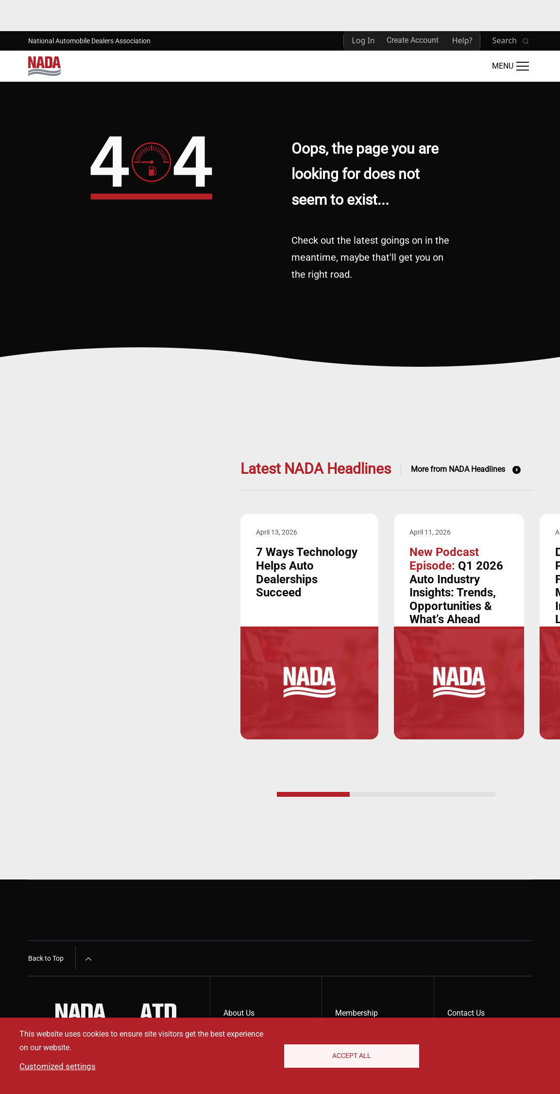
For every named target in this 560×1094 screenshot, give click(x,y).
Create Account (413, 40)
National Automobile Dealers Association (89, 41)
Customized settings (57, 1066)
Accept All (351, 1055)
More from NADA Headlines (458, 469)
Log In (363, 40)
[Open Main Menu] (510, 66)
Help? (462, 40)
